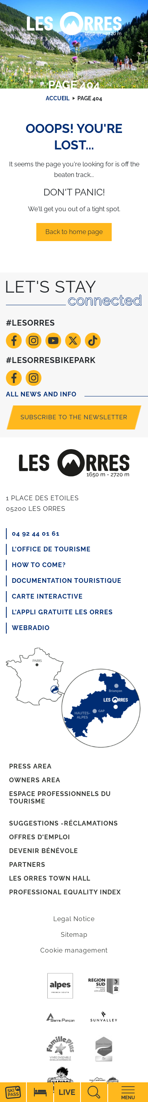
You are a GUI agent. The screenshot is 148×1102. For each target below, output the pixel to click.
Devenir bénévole (43, 851)
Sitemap (74, 934)
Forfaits (13, 1092)
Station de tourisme (104, 1049)
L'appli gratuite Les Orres (62, 612)
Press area (30, 766)
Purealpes (60, 986)
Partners (27, 864)
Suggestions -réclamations (63, 823)
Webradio (31, 628)
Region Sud (104, 986)
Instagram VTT (33, 378)
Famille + (60, 1049)
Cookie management (74, 950)
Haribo (60, 1080)
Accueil (57, 98)
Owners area (34, 780)
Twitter (73, 340)
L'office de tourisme (51, 549)
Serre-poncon (60, 1017)
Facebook (14, 340)
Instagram (33, 340)
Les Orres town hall (49, 878)
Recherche (94, 1092)
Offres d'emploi (39, 837)
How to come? (39, 565)
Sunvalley (104, 1017)
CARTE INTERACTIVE (47, 596)
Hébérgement (40, 1092)
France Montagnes (104, 1080)
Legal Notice (74, 919)
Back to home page (74, 232)
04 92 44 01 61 (36, 533)
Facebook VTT (14, 378)
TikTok (93, 340)
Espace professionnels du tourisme (60, 797)
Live (67, 1092)
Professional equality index (65, 892)
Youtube (53, 340)
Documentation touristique (67, 580)
